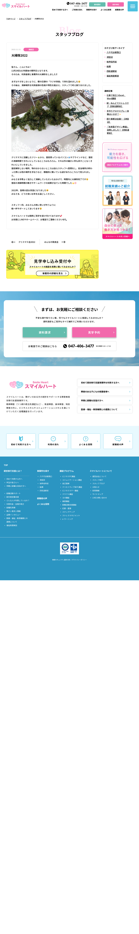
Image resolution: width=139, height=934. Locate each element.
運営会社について (99, 476)
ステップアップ (68, 512)
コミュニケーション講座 (72, 480)
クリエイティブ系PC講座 (72, 487)
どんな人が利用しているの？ (17, 500)
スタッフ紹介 (97, 480)
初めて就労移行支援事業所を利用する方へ (100, 382)
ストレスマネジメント (71, 515)
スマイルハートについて (101, 471)
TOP (6, 465)
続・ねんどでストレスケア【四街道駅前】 (118, 104)
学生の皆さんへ (12, 482)
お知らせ (95, 487)
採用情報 (95, 490)
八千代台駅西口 (114, 52)
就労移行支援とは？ (13, 471)
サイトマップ (97, 494)
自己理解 (65, 483)
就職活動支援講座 (69, 504)
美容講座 (65, 501)
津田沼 (110, 56)
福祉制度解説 (113, 75)
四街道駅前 (112, 70)
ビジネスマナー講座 (70, 490)
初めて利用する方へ (60, 10)
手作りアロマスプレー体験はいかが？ (118, 111)
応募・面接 (66, 508)
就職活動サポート (13, 493)
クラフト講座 (67, 494)
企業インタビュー (13, 514)
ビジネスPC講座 (68, 476)
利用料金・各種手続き (15, 504)
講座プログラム (67, 471)
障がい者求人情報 (13, 511)
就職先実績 (10, 507)
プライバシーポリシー (79, 560)
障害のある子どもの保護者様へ (95, 391)
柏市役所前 (112, 61)
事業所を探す (91, 10)
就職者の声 (119, 10)
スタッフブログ (25, 18)
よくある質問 (106, 10)
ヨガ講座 (65, 497)
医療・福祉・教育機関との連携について (99, 409)
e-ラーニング (67, 519)
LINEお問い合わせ (99, 497)
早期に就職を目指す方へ (92, 400)
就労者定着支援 (12, 497)
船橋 (109, 66)
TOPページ (10, 18)
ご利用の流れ (77, 10)
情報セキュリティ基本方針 (61, 560)
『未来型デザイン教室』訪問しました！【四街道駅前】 (118, 128)
